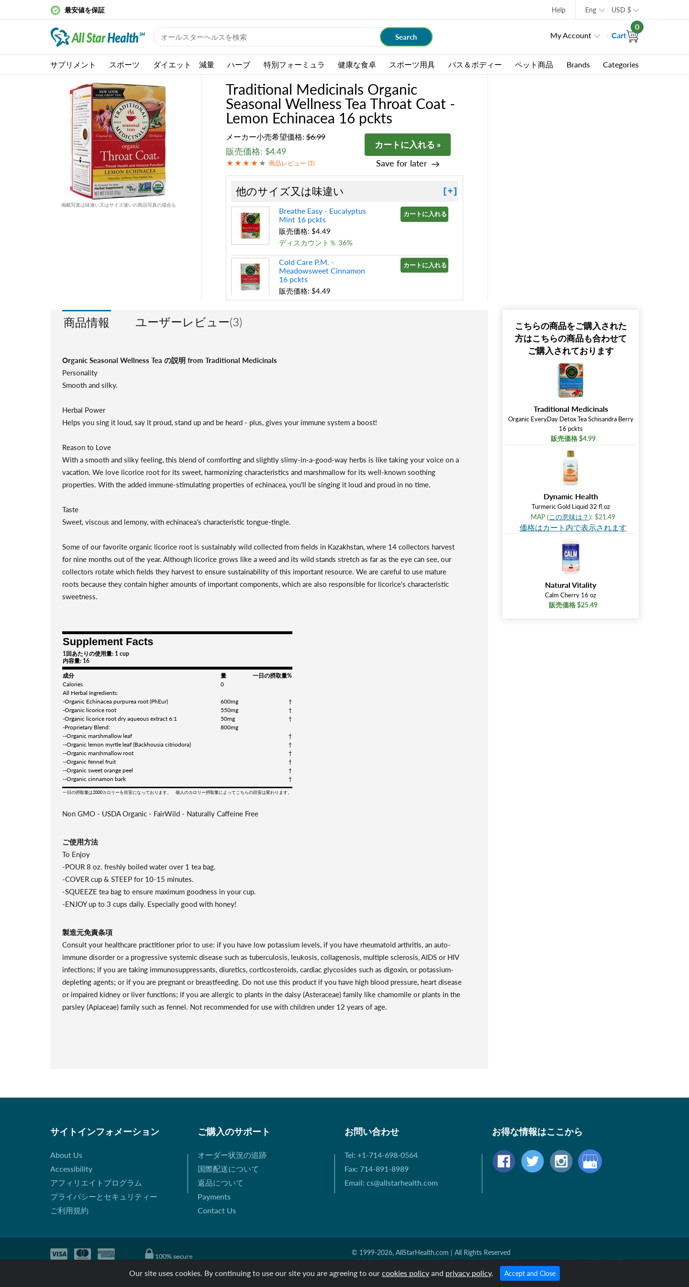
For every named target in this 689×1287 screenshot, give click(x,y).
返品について (221, 1182)
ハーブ (238, 64)
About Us (66, 1154)
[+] (450, 191)
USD (621, 10)
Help (559, 10)
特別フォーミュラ (294, 64)
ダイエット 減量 (183, 64)
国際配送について (228, 1168)
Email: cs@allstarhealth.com (391, 1182)
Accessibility (71, 1168)
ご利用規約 (69, 1210)
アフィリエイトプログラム (96, 1182)
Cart (625, 35)
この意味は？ (569, 517)
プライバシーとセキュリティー (103, 1196)
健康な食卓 (357, 64)
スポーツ (124, 64)
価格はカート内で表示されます (573, 527)
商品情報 (87, 322)
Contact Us (217, 1210)
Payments (214, 1196)
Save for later (401, 163)
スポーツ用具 (412, 64)
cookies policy (405, 1272)
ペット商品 (534, 64)
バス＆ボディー (475, 64)
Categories (621, 64)
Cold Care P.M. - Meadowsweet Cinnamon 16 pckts (322, 270)
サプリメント (73, 64)
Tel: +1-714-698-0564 (381, 1154)
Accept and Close (530, 1273)
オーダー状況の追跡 (232, 1154)
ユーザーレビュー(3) (188, 322)
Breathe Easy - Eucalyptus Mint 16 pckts (322, 215)
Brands (578, 64)
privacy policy (468, 1272)
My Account (570, 35)
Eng (590, 10)
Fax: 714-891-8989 (376, 1168)
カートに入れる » (408, 144)
